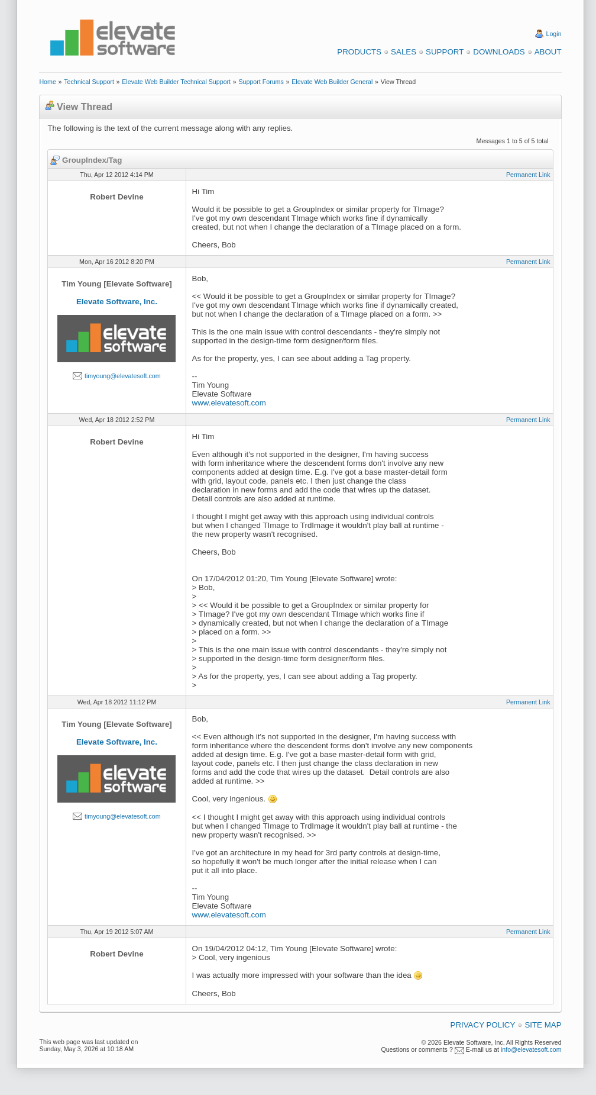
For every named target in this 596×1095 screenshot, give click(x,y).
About (548, 51)
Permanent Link (528, 174)
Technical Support (89, 81)
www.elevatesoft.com (229, 402)
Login (554, 33)
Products (359, 51)
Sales (403, 51)
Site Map (542, 1024)
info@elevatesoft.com (531, 1049)
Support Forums (260, 81)
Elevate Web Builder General (331, 81)
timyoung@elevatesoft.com (123, 375)
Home (47, 81)
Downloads (498, 51)
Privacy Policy (483, 1024)
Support (445, 51)
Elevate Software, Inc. (116, 301)
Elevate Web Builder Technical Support (176, 81)
